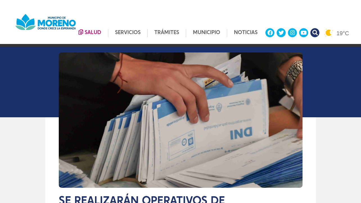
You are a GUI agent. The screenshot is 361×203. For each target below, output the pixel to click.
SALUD (89, 32)
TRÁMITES (166, 33)
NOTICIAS (246, 33)
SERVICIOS (128, 33)
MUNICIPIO (206, 33)
